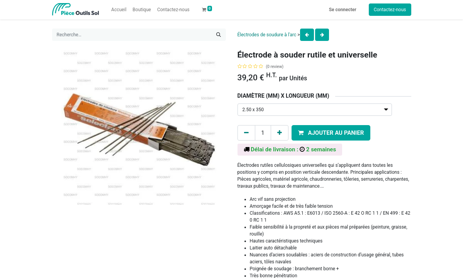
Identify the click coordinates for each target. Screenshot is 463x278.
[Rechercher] (218, 35)
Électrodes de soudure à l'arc (267, 34)
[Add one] (279, 133)
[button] (331, 133)
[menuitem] (118, 9)
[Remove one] (246, 133)
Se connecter (342, 9)
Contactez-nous (390, 9)
